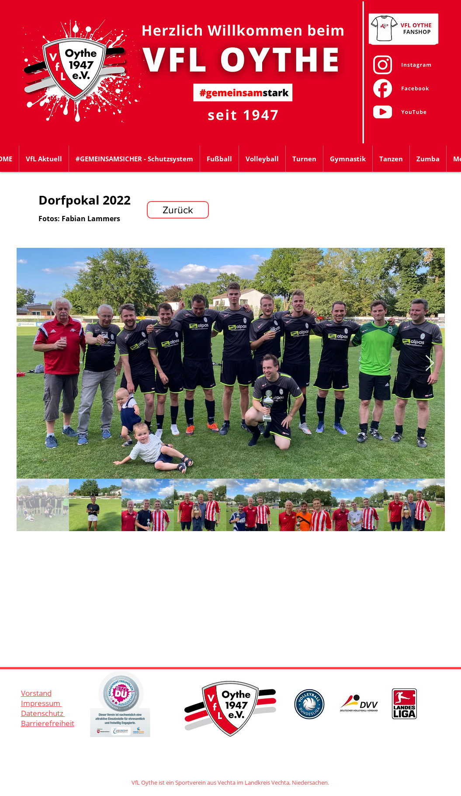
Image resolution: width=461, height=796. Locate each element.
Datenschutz (43, 713)
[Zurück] (178, 210)
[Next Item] (430, 363)
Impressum (41, 703)
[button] (219, 159)
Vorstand (36, 693)
